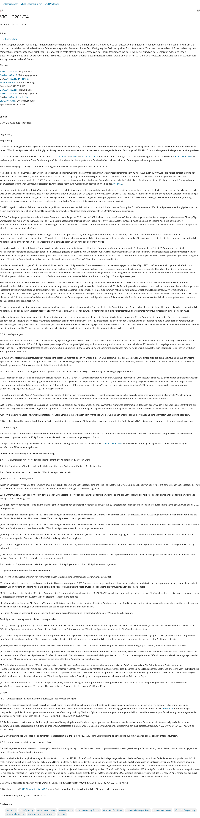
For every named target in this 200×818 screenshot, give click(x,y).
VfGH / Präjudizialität (162, 810)
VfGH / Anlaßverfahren (112, 810)
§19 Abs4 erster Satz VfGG (34, 789)
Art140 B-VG (168, 708)
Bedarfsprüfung (26, 810)
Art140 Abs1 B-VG (90, 156)
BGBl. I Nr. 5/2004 (183, 156)
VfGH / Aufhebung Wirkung (137, 810)
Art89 (74, 156)
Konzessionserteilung (46, 810)
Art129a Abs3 (59, 156)
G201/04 (61, 814)
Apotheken (11, 810)
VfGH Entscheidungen (31, 3)
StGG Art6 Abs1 (7, 82)
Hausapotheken (66, 810)
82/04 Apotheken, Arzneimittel (41, 814)
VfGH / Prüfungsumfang (185, 810)
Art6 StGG (117, 183)
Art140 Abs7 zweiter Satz (17, 78)
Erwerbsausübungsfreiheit (88, 810)
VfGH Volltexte (52, 3)
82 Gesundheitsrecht (15, 814)
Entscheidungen (10, 3)
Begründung (11, 39)
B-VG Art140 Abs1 (8, 71)
